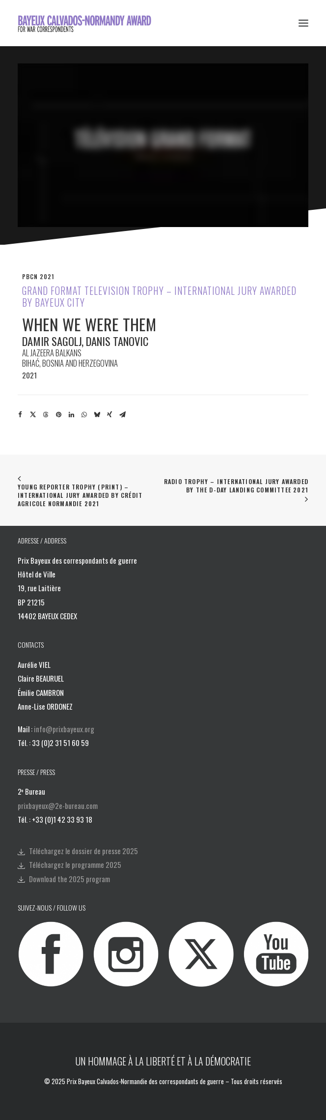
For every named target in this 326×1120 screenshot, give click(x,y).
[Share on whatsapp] (84, 415)
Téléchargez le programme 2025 (75, 864)
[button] (303, 23)
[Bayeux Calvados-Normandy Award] (88, 23)
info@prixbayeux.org (64, 728)
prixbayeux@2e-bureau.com (58, 805)
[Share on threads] (46, 415)
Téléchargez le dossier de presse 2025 (83, 850)
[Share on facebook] (20, 415)
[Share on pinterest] (58, 415)
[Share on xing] (109, 415)
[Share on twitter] (33, 415)
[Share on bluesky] (97, 415)
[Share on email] (122, 415)
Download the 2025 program (69, 878)
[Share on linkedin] (71, 415)
